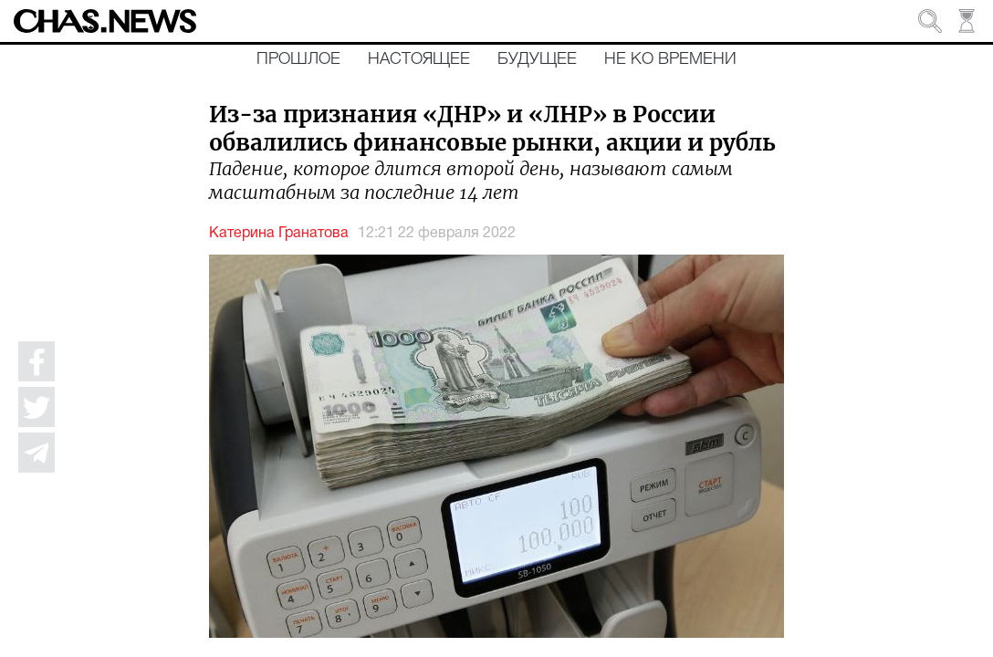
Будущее (537, 59)
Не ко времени (670, 59)
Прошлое (298, 59)
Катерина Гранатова (279, 233)
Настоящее (419, 59)
